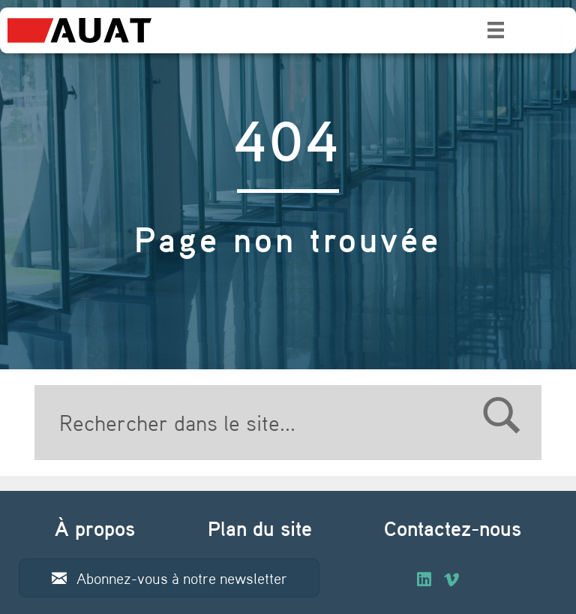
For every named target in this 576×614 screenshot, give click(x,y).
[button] (169, 577)
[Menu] (496, 30)
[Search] (288, 422)
